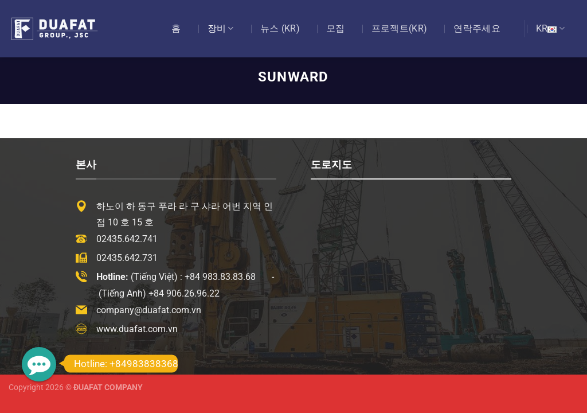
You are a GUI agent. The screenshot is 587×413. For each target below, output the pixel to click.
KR (550, 28)
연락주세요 (476, 28)
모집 (335, 28)
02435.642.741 (127, 238)
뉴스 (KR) (280, 28)
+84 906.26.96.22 (184, 293)
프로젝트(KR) (399, 28)
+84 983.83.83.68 (220, 276)
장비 (221, 28)
